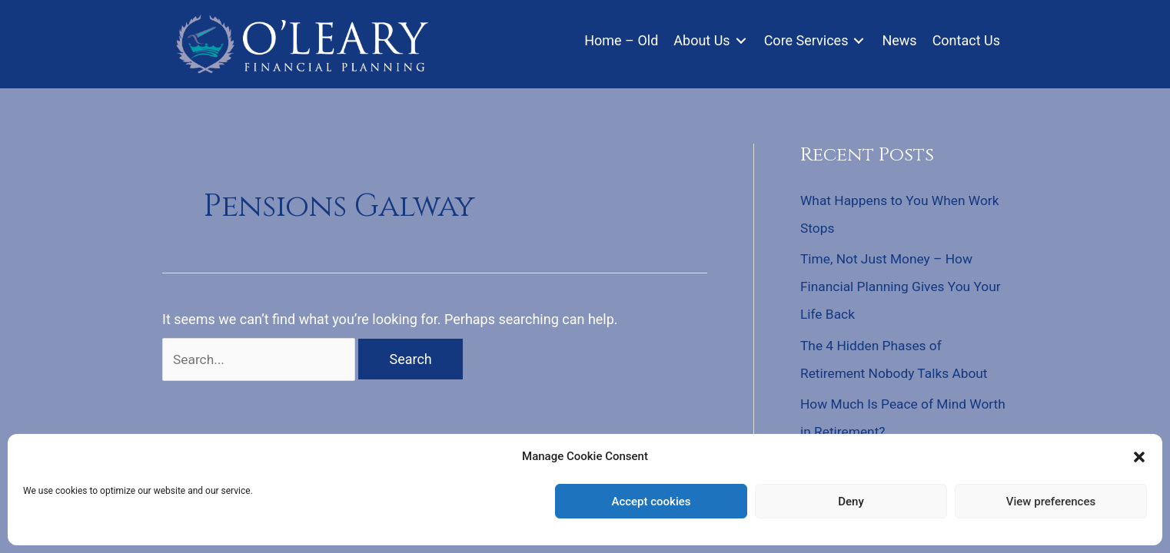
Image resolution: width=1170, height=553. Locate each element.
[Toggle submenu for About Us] (741, 42)
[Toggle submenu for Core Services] (858, 42)
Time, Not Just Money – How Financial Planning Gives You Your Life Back (889, 287)
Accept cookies (650, 501)
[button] (1139, 457)
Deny (851, 501)
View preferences (1050, 501)
